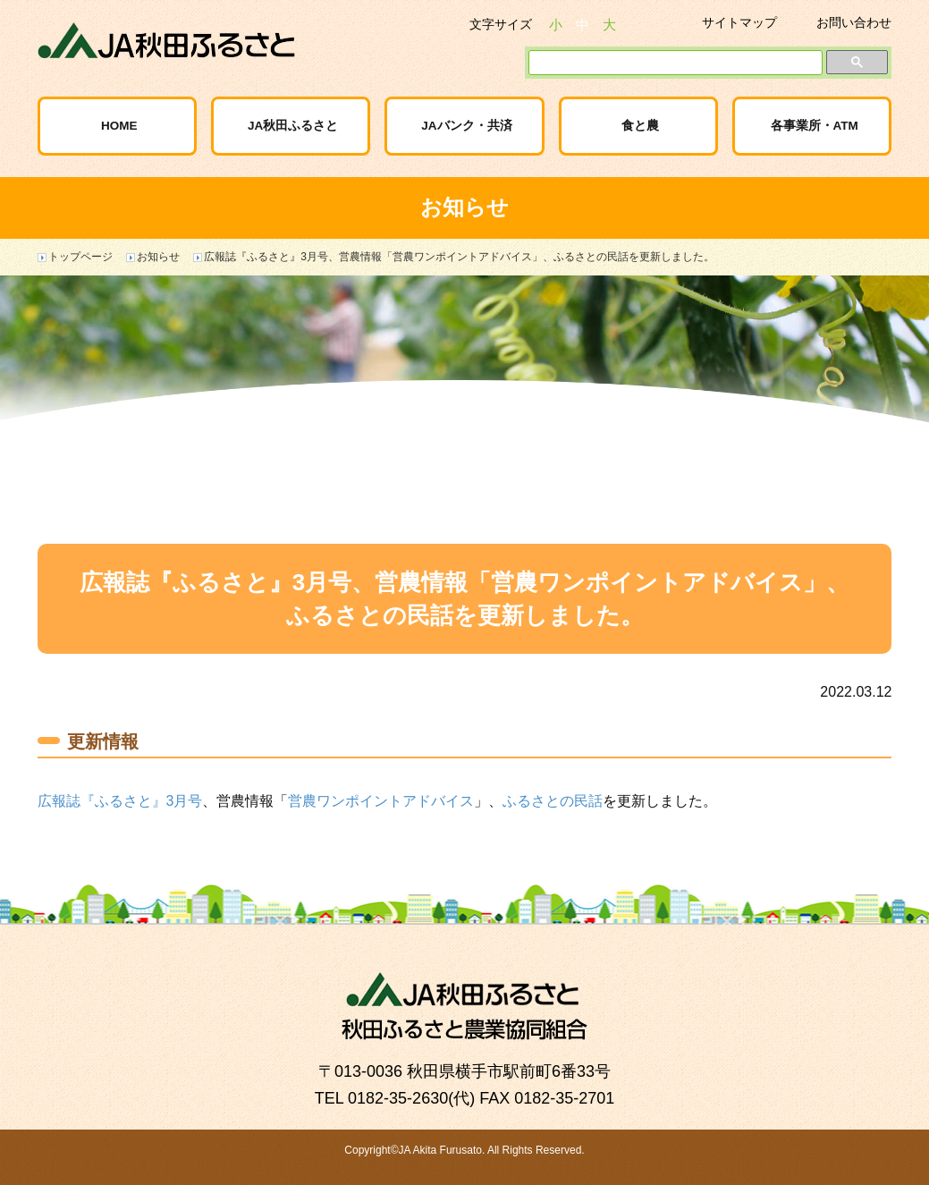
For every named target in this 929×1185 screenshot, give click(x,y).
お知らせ (158, 256)
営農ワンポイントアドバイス (381, 800)
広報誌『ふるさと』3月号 (120, 800)
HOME (119, 125)
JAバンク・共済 (466, 125)
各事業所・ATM (814, 125)
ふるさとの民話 (553, 800)
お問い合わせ (853, 22)
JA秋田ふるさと (293, 125)
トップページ (80, 256)
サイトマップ (739, 22)
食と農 (640, 125)
